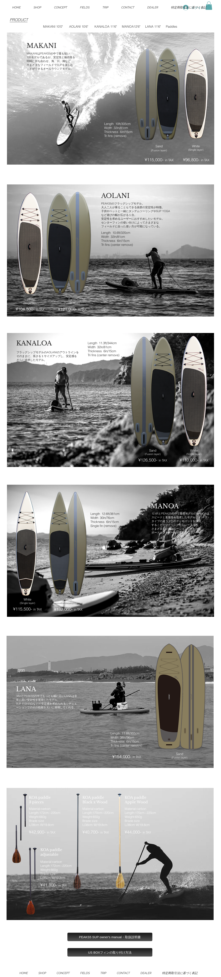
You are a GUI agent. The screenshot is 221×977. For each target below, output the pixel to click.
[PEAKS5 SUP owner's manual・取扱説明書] (109, 937)
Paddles (171, 26)
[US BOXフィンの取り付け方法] (109, 952)
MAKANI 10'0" (53, 26)
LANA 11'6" (153, 26)
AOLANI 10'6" (78, 26)
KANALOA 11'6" (105, 26)
